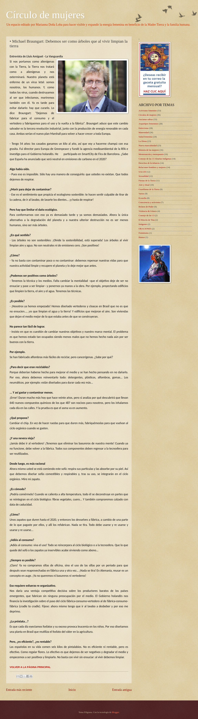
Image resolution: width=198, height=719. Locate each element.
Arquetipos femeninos (148, 124)
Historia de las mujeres (149, 150)
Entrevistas (143, 128)
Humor (142, 237)
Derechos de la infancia (149, 163)
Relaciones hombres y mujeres (152, 167)
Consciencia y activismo (149, 202)
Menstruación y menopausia (151, 154)
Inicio (72, 690)
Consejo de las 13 (146, 215)
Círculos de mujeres (147, 115)
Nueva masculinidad (148, 145)
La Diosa (143, 141)
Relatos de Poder (146, 207)
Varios (141, 193)
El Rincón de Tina (147, 220)
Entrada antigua (122, 690)
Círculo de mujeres (45, 14)
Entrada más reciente (19, 690)
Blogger (115, 712)
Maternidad (144, 132)
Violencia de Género (148, 211)
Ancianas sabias (146, 119)
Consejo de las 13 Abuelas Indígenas (155, 159)
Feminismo (144, 233)
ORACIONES (145, 229)
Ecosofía (142, 198)
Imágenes (143, 224)
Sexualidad (143, 176)
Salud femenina (145, 137)
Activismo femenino (148, 110)
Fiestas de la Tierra (147, 180)
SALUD (142, 172)
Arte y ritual (144, 185)
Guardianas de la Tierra (149, 189)
